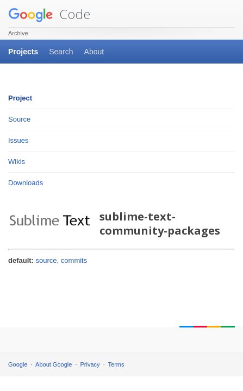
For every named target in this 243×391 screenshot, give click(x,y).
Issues (18, 140)
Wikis (16, 161)
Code (49, 14)
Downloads (25, 183)
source (46, 260)
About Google (53, 364)
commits (74, 260)
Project (20, 98)
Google (17, 364)
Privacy (90, 364)
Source (19, 119)
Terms (116, 364)
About (94, 51)
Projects (23, 51)
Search (61, 51)
